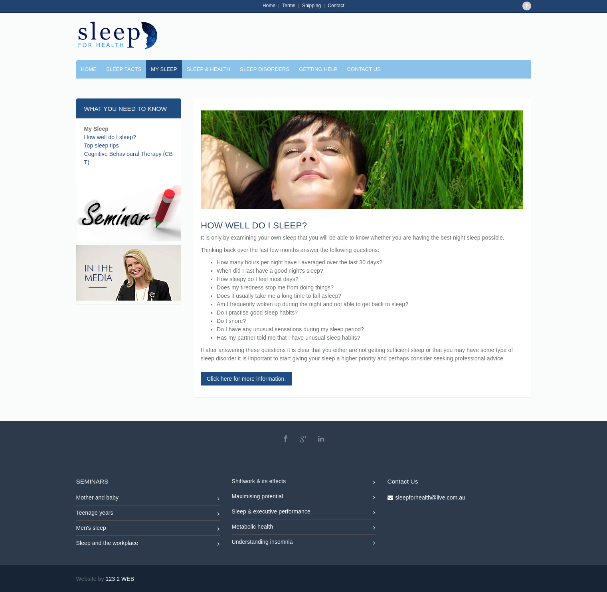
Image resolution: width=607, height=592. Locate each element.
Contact (336, 5)
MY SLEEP (164, 69)
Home (269, 5)
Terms (288, 5)
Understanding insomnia (304, 543)
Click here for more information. (246, 379)
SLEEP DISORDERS (264, 69)
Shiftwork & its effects (304, 482)
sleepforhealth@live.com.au (430, 497)
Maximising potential (304, 497)
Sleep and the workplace (148, 544)
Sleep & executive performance (304, 512)
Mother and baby (148, 498)
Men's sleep (148, 529)
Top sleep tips (101, 145)
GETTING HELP (318, 69)
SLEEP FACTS (123, 69)
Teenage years (148, 514)
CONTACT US (364, 69)
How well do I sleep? (110, 137)
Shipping (311, 5)
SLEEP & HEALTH (208, 69)
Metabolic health (304, 528)
